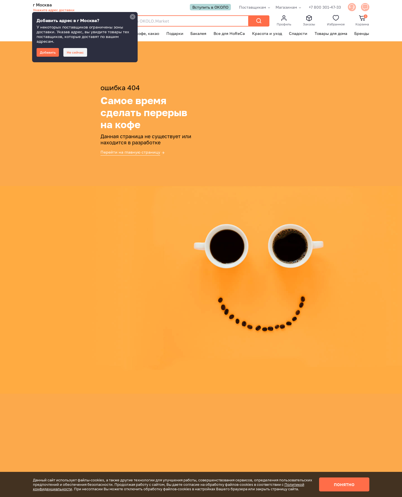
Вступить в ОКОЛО (206, 7)
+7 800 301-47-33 (321, 7)
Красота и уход (267, 33)
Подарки (174, 33)
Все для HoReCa (229, 33)
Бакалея (198, 33)
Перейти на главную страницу (130, 152)
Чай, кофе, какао (143, 33)
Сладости (298, 33)
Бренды (361, 33)
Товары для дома (331, 33)
